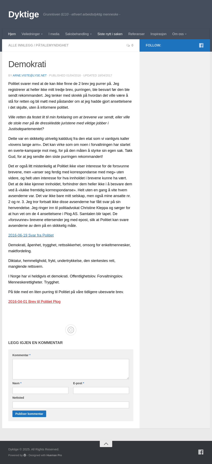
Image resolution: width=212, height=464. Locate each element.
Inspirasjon (158, 34)
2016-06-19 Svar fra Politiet (31, 235)
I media (53, 34)
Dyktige (23, 14)
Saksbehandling (77, 34)
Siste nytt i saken (110, 34)
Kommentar (21, 355)
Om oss (178, 34)
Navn (17, 383)
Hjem (12, 34)
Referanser (136, 34)
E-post (78, 383)
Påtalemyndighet (52, 45)
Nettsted (18, 397)
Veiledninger (31, 34)
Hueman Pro (54, 455)
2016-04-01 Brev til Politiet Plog (34, 302)
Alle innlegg (20, 45)
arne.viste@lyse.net (30, 75)
